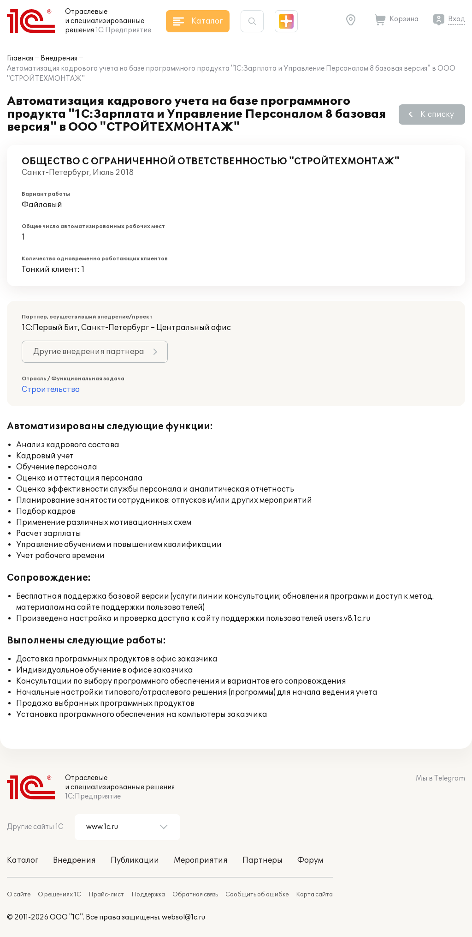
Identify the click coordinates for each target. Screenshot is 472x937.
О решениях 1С (59, 894)
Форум (310, 860)
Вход (456, 19)
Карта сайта (314, 894)
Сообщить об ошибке (257, 894)
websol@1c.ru (183, 917)
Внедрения (59, 58)
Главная (20, 58)
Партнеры (262, 860)
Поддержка (148, 894)
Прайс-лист (106, 894)
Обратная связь (195, 894)
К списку (437, 114)
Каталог (22, 860)
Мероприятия (201, 860)
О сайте (18, 894)
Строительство (51, 389)
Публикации (135, 860)
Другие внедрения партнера (88, 351)
